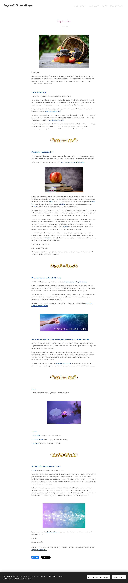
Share (35, 557)
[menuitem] (112, 6)
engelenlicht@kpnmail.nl (53, 111)
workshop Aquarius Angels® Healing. (75, 282)
